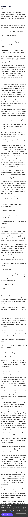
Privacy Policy (17, 511)
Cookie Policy (11, 511)
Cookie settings (20, 514)
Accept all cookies (7, 514)
